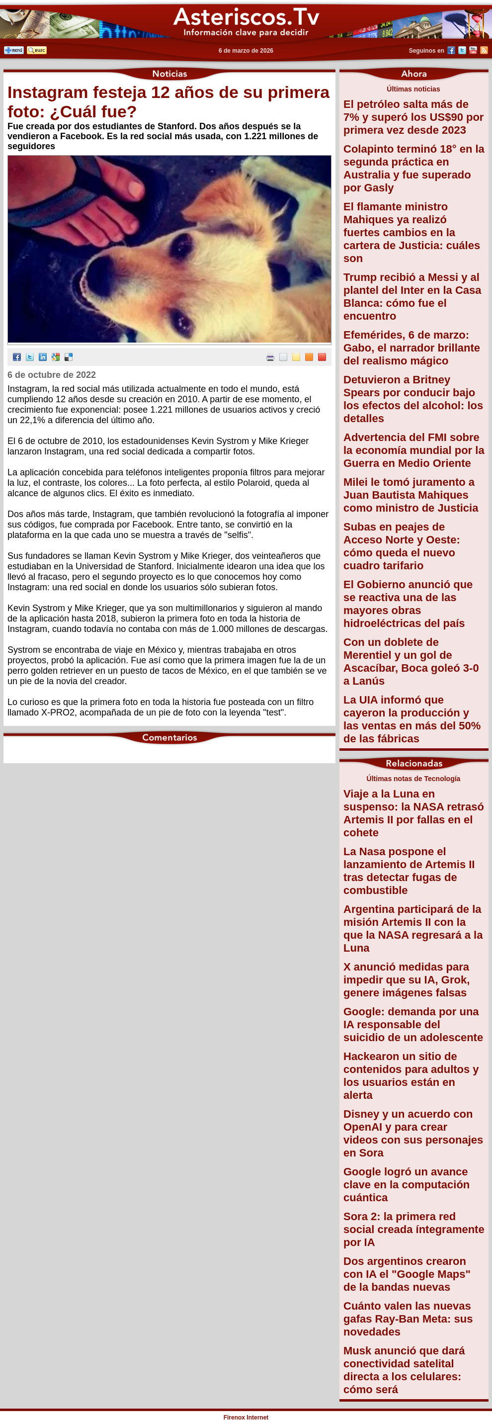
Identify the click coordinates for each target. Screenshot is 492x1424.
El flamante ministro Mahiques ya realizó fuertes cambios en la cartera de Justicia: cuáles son (411, 232)
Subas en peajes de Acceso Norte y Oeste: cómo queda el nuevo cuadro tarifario (401, 546)
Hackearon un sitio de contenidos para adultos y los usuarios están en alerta (411, 1075)
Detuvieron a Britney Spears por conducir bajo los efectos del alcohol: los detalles (413, 399)
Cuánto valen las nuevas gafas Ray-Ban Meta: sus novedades (408, 1319)
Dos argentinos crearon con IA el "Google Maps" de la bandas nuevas (407, 1274)
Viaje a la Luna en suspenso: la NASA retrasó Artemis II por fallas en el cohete (413, 813)
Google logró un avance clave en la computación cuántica (406, 1184)
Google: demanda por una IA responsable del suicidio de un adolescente (413, 1024)
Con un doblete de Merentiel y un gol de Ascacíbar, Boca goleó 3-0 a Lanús (411, 661)
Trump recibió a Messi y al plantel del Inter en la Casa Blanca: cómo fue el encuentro (412, 296)
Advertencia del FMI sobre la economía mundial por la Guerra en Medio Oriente (414, 450)
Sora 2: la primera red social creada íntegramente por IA (414, 1229)
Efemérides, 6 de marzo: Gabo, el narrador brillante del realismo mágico (411, 348)
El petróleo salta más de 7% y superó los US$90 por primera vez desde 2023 (413, 117)
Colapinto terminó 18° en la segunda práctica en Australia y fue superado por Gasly (414, 168)
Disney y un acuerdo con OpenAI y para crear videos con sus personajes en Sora (413, 1133)
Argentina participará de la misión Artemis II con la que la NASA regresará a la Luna (413, 928)
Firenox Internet (246, 1417)
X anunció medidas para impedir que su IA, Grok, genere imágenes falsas (406, 980)
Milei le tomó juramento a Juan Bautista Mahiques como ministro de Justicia (410, 495)
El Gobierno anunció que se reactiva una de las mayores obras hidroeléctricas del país (408, 603)
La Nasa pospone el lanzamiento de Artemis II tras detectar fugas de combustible (409, 870)
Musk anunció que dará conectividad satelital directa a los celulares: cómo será (404, 1370)
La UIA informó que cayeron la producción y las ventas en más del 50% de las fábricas (412, 719)
